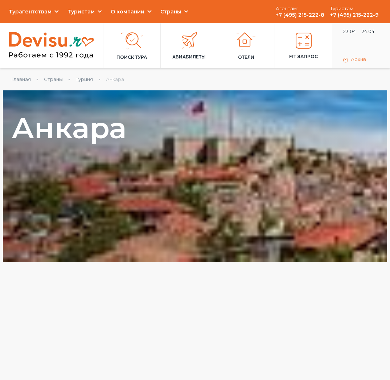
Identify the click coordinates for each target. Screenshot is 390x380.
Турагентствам (30, 11)
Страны (170, 11)
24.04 (368, 31)
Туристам (81, 11)
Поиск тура (131, 46)
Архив (354, 59)
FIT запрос (303, 46)
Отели (246, 46)
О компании (127, 11)
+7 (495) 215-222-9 (354, 14)
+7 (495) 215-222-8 (300, 14)
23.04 (349, 31)
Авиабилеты (189, 46)
